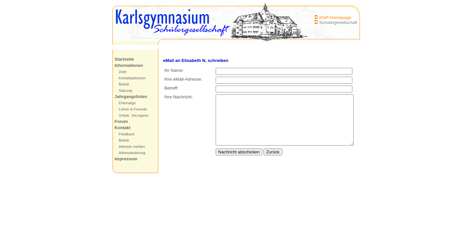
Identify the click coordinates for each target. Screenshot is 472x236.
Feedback (126, 134)
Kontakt (122, 127)
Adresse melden (132, 146)
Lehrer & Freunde (133, 109)
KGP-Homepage (335, 17)
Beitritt (124, 84)
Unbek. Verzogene (133, 115)
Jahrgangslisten (131, 96)
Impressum (126, 158)
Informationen (129, 65)
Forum (121, 121)
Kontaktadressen (132, 78)
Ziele (123, 72)
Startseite (124, 59)
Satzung (125, 90)
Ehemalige (127, 103)
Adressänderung (132, 153)
